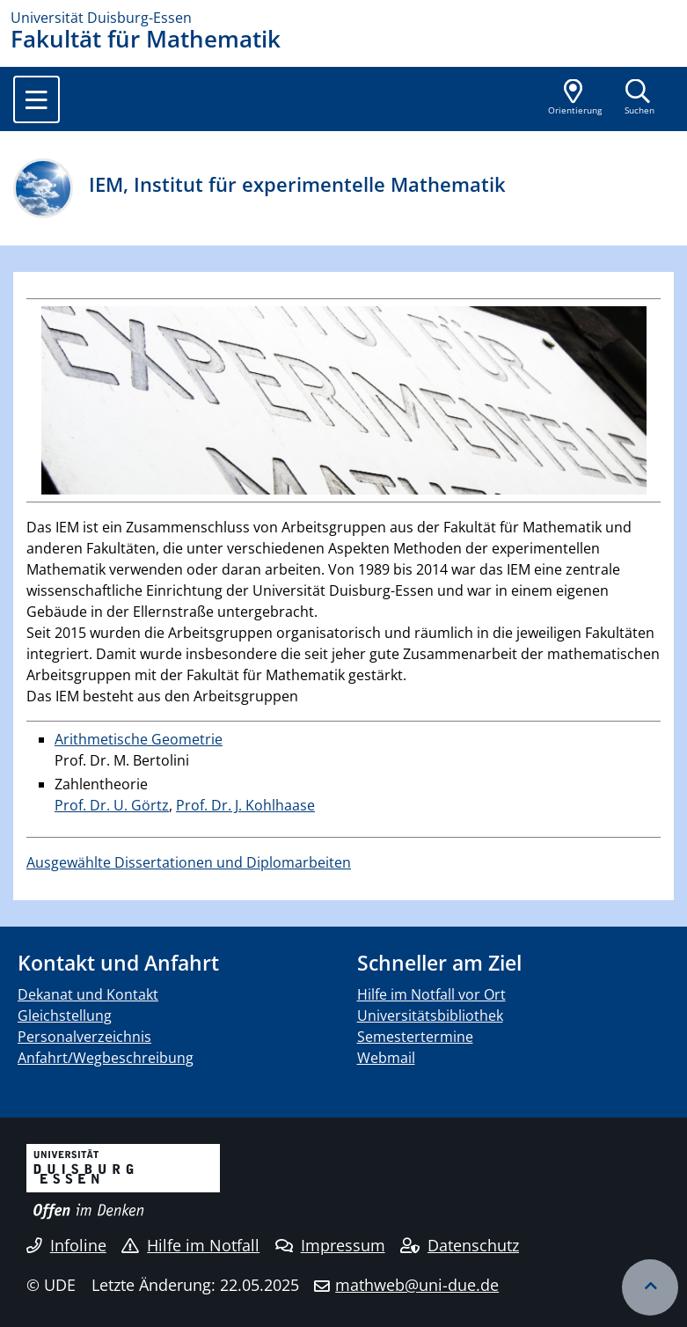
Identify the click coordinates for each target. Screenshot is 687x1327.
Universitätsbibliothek (430, 1015)
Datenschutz (459, 1245)
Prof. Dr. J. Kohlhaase (245, 805)
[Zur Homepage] (343, 17)
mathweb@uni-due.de (417, 1284)
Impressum (330, 1245)
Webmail (386, 1057)
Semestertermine (415, 1036)
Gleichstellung (65, 1015)
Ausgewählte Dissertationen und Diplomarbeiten (188, 862)
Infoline (66, 1245)
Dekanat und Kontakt (88, 994)
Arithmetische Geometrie (139, 739)
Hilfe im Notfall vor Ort (431, 994)
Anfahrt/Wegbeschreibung (106, 1057)
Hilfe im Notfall (190, 1245)
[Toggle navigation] (36, 99)
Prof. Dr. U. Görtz (112, 805)
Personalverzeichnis (84, 1036)
